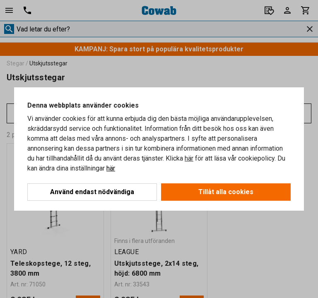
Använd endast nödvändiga (92, 192)
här (189, 158)
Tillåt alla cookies (225, 192)
